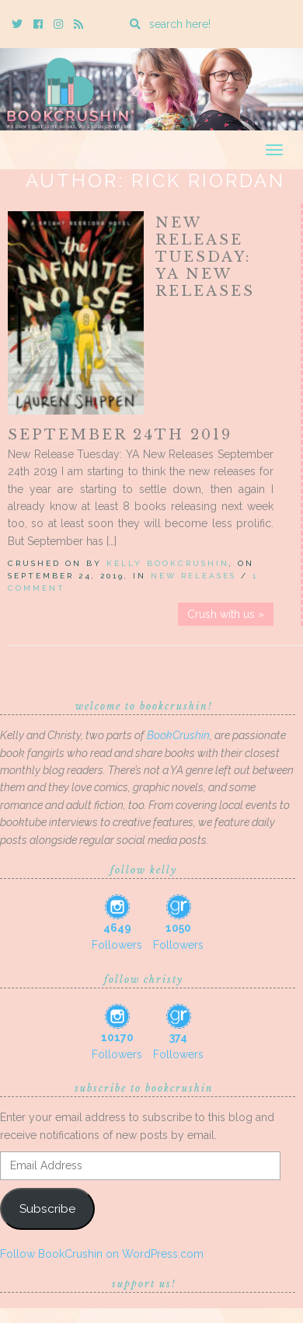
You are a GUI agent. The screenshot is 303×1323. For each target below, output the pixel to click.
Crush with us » (225, 614)
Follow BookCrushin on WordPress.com (102, 1254)
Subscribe (47, 1208)
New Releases (193, 575)
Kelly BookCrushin (167, 563)
